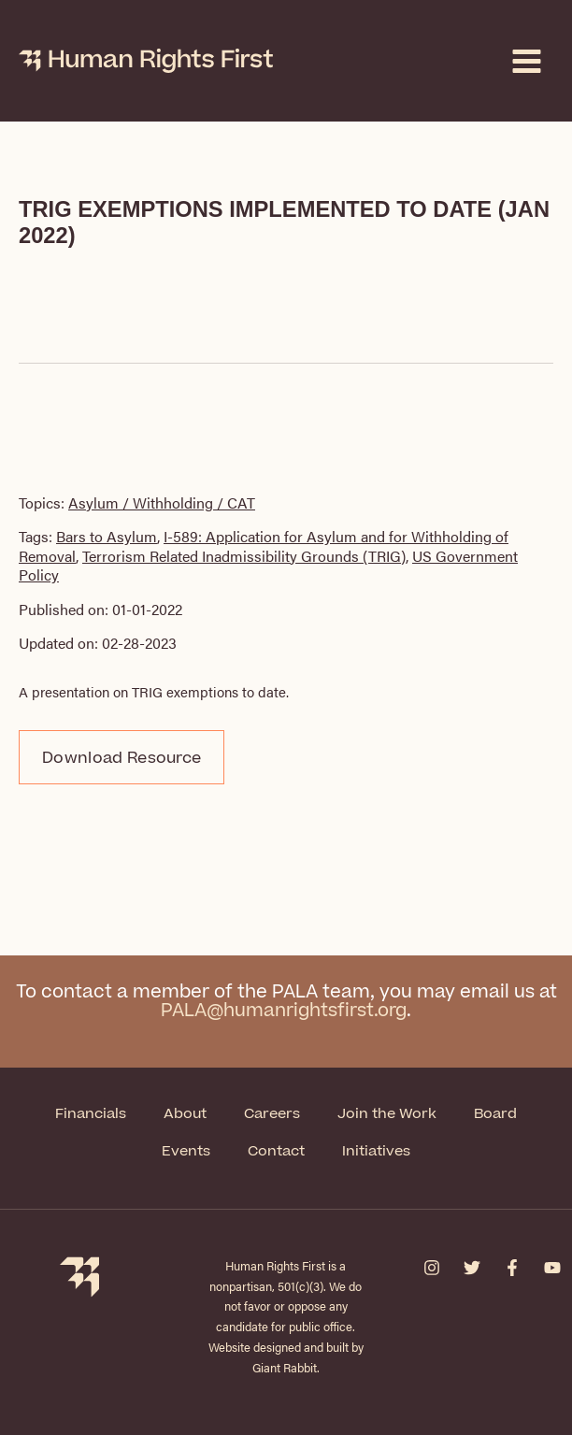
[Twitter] (472, 1267)
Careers (272, 1114)
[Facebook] (512, 1267)
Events (186, 1151)
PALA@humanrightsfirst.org (284, 1011)
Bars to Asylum (106, 536)
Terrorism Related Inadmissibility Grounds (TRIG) (244, 556)
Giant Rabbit (284, 1367)
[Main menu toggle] (526, 61)
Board (495, 1114)
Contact (276, 1151)
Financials (90, 1114)
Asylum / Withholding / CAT (161, 502)
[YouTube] (552, 1267)
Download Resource (121, 758)
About (185, 1114)
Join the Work (386, 1114)
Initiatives (376, 1151)
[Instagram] (431, 1267)
